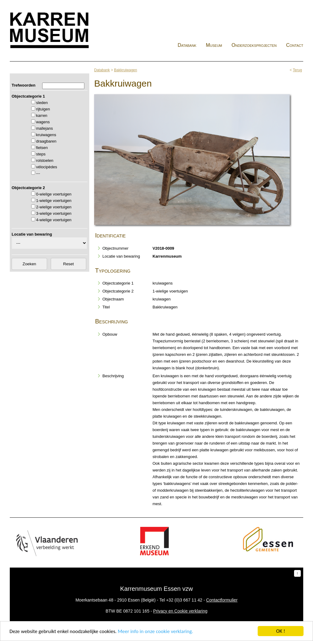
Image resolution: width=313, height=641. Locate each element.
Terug (297, 70)
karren (41, 115)
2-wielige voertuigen (54, 207)
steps (41, 154)
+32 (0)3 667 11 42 (184, 600)
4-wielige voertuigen (54, 220)
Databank (187, 45)
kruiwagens (46, 134)
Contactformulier (222, 600)
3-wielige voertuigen (54, 213)
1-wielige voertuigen (54, 200)
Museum (214, 45)
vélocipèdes (46, 167)
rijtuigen (43, 109)
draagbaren (46, 141)
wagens (43, 122)
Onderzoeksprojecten (254, 45)
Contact (294, 45)
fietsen (42, 147)
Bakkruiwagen (125, 70)
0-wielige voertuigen (54, 194)
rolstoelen (44, 160)
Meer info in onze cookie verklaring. (155, 631)
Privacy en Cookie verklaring (180, 611)
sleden (42, 102)
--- (38, 173)
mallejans (44, 128)
